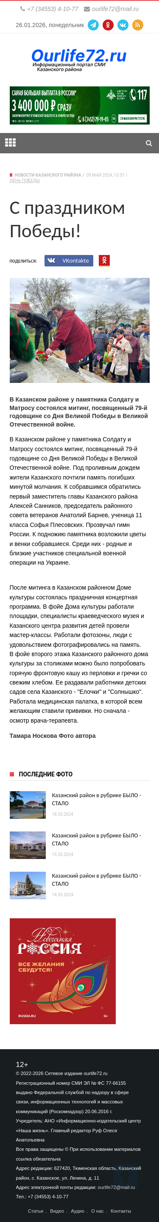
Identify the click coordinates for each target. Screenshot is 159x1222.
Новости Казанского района (48, 175)
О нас (97, 1211)
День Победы (25, 180)
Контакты (121, 1211)
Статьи (35, 1211)
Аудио (77, 1211)
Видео (57, 1211)
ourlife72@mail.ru (115, 9)
